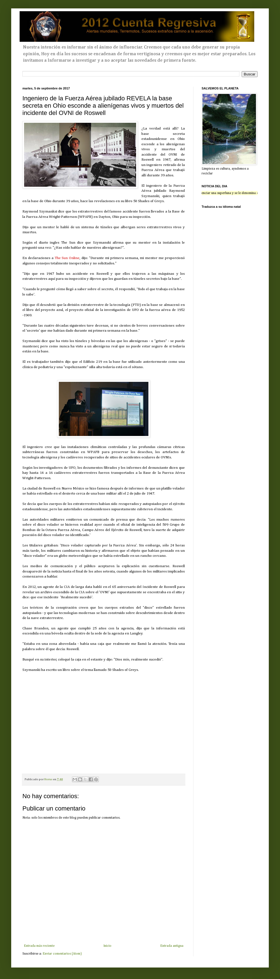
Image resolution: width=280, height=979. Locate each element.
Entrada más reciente (39, 946)
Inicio (107, 946)
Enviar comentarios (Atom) (62, 953)
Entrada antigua (171, 946)
